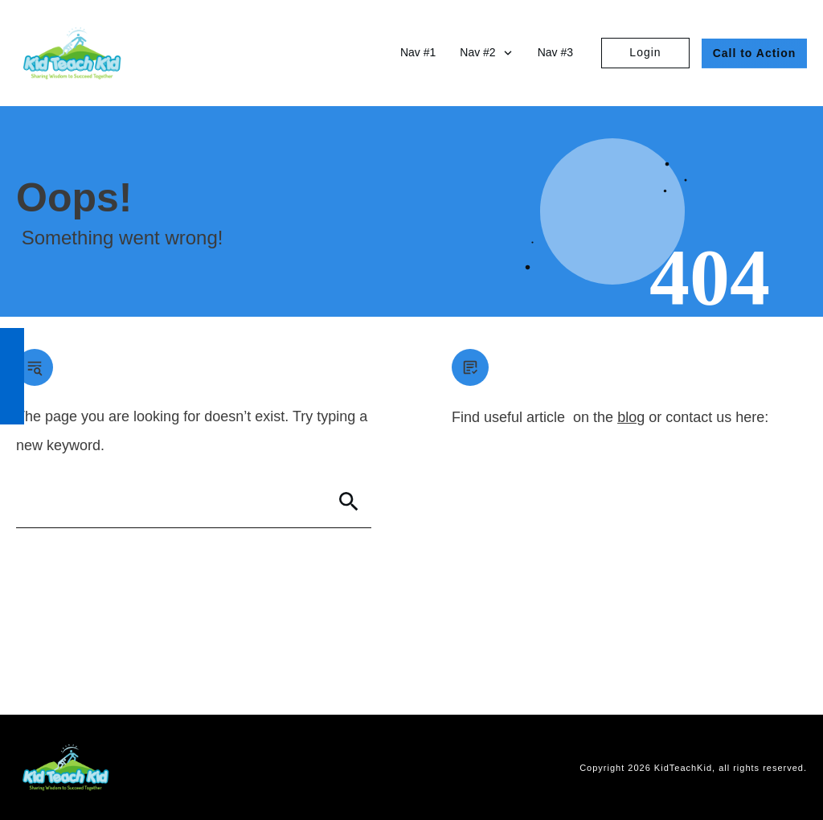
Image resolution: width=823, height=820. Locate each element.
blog (631, 417)
